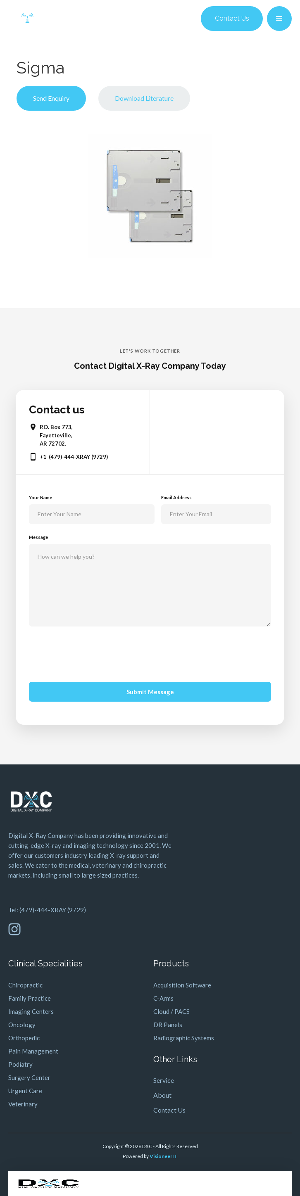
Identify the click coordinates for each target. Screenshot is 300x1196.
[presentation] (92, 652)
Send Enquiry (51, 98)
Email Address (176, 497)
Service (163, 1080)
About (162, 1095)
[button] (279, 18)
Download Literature (144, 98)
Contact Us (232, 18)
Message (38, 537)
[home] (27, 18)
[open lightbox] (150, 196)
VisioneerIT (164, 1156)
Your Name (40, 497)
